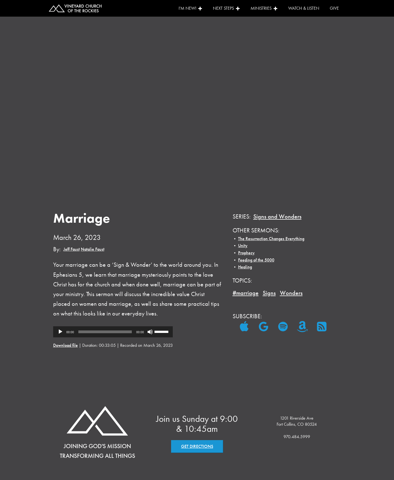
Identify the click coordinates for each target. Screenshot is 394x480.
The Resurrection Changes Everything (271, 239)
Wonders (291, 293)
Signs (269, 293)
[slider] (105, 331)
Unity (243, 245)
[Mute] (150, 332)
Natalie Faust (92, 249)
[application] (113, 331)
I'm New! (190, 8)
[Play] (60, 332)
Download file (65, 345)
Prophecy (246, 253)
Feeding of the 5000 (256, 260)
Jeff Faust (71, 249)
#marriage (246, 293)
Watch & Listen (303, 8)
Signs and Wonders (277, 216)
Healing (245, 267)
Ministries (264, 8)
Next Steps (226, 8)
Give (334, 8)
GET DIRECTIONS (197, 446)
